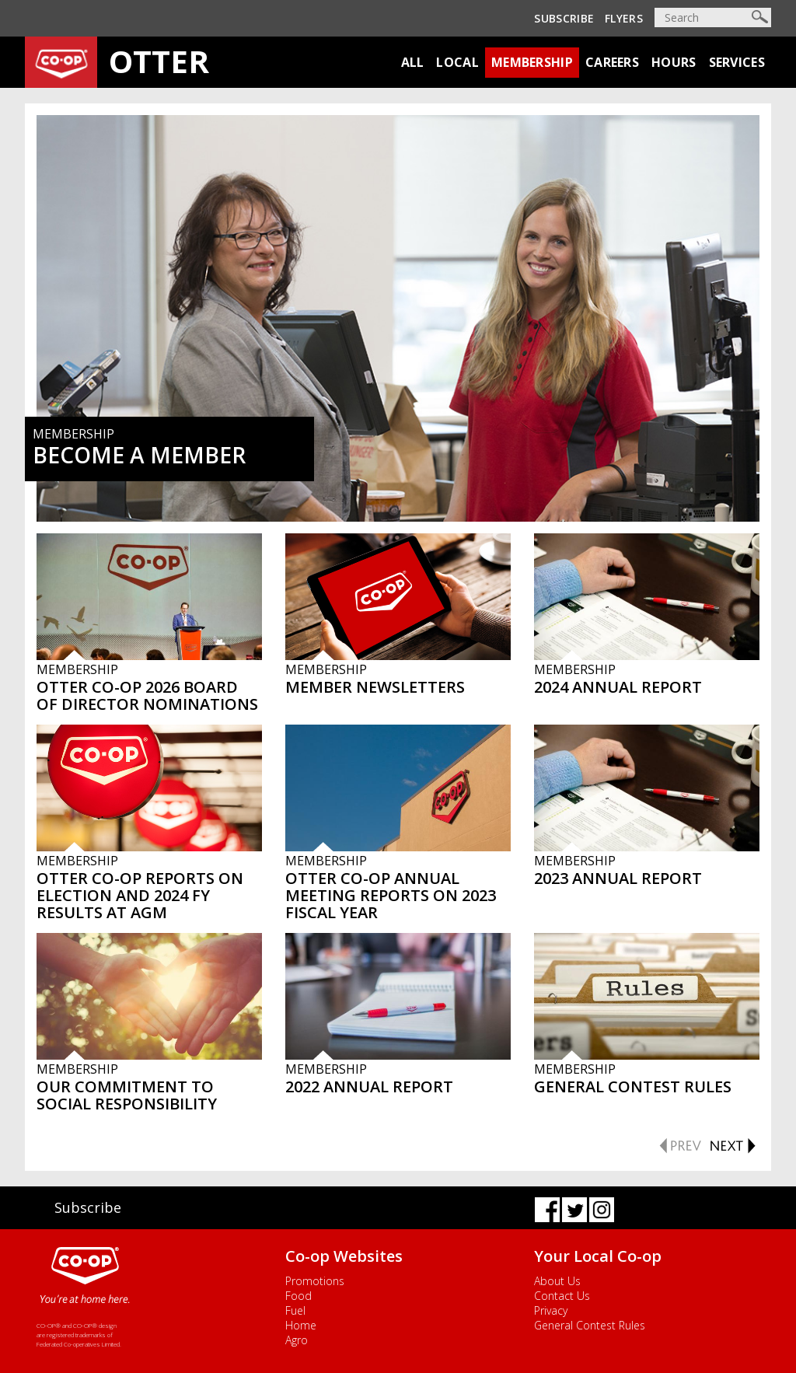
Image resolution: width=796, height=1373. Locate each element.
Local (457, 62)
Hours (673, 62)
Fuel (295, 1310)
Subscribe (564, 18)
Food (298, 1295)
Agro (296, 1340)
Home (300, 1325)
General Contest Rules (589, 1325)
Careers (612, 62)
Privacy (550, 1310)
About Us (557, 1280)
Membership (532, 62)
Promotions (314, 1280)
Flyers (624, 18)
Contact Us (562, 1295)
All (412, 62)
